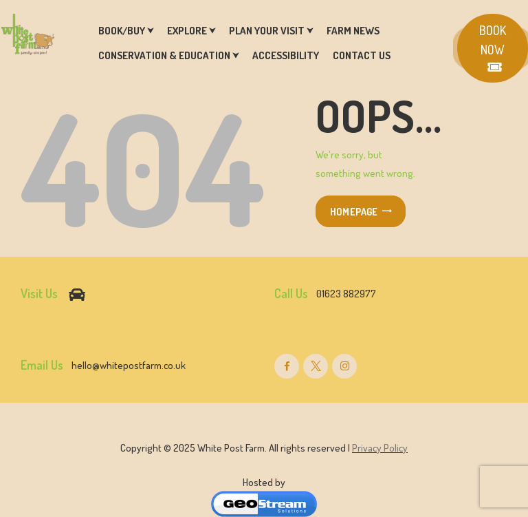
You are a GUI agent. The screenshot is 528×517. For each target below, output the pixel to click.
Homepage (354, 211)
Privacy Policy (380, 447)
